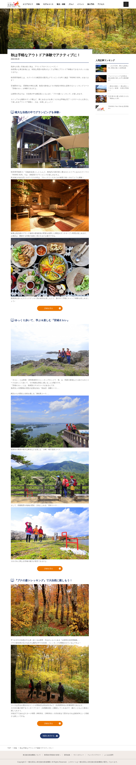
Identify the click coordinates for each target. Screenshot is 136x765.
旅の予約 (90, 4)
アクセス (101, 4)
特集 (38, 4)
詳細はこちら (101, 64)
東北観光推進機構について (32, 755)
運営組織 (67, 755)
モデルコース (48, 4)
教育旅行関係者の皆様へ (52, 755)
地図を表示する (50, 736)
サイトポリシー (79, 755)
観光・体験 (61, 4)
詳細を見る (52, 308)
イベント (80, 4)
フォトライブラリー (94, 755)
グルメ (71, 4)
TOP (9, 748)
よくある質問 (108, 755)
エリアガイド (28, 4)
